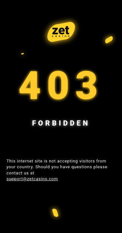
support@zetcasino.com (32, 178)
